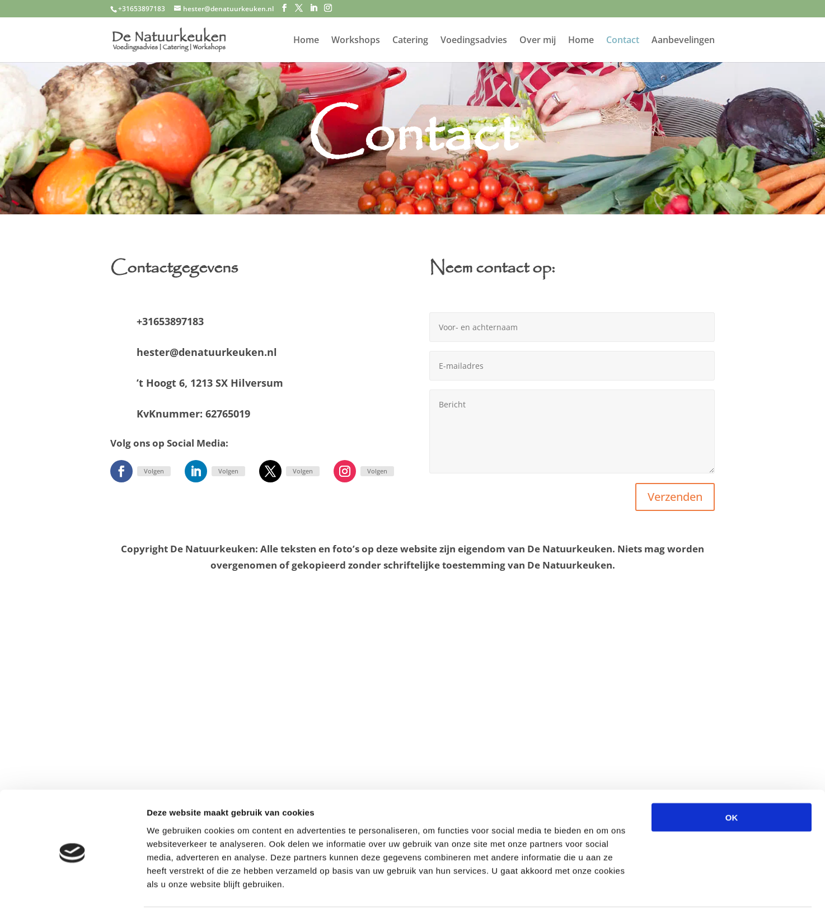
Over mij (537, 41)
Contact (622, 41)
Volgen (154, 471)
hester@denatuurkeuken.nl (207, 352)
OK (731, 781)
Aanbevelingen (683, 41)
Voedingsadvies (473, 41)
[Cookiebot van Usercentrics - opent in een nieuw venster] (72, 893)
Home (306, 41)
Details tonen (604, 893)
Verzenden (675, 496)
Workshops (355, 41)
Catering (410, 41)
